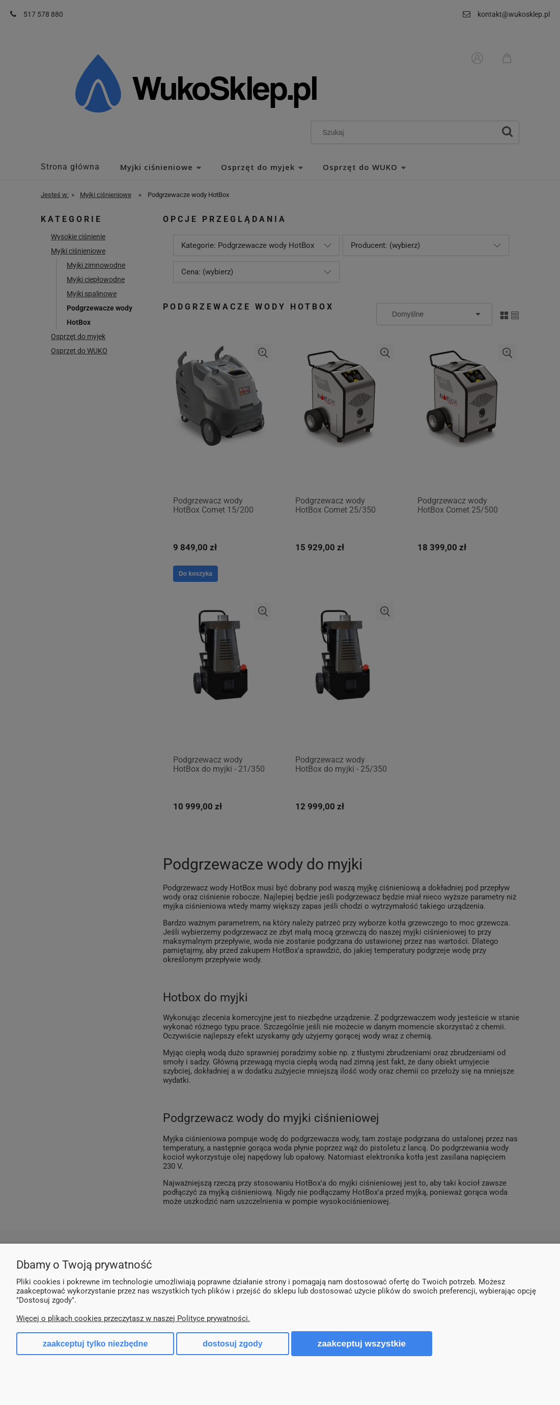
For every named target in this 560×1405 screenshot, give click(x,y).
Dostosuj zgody (232, 1343)
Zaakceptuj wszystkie (362, 1343)
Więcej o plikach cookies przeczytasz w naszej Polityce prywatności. (133, 1318)
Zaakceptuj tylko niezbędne (95, 1343)
